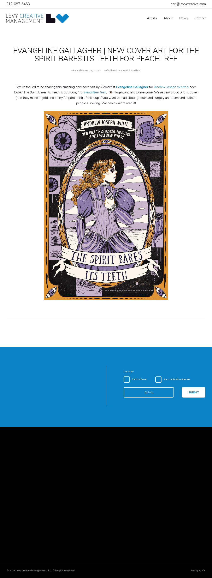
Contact (200, 18)
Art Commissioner (176, 379)
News (183, 18)
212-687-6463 (18, 4)
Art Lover (139, 379)
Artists (152, 18)
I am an (129, 371)
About (168, 18)
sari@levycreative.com (188, 4)
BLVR (202, 570)
